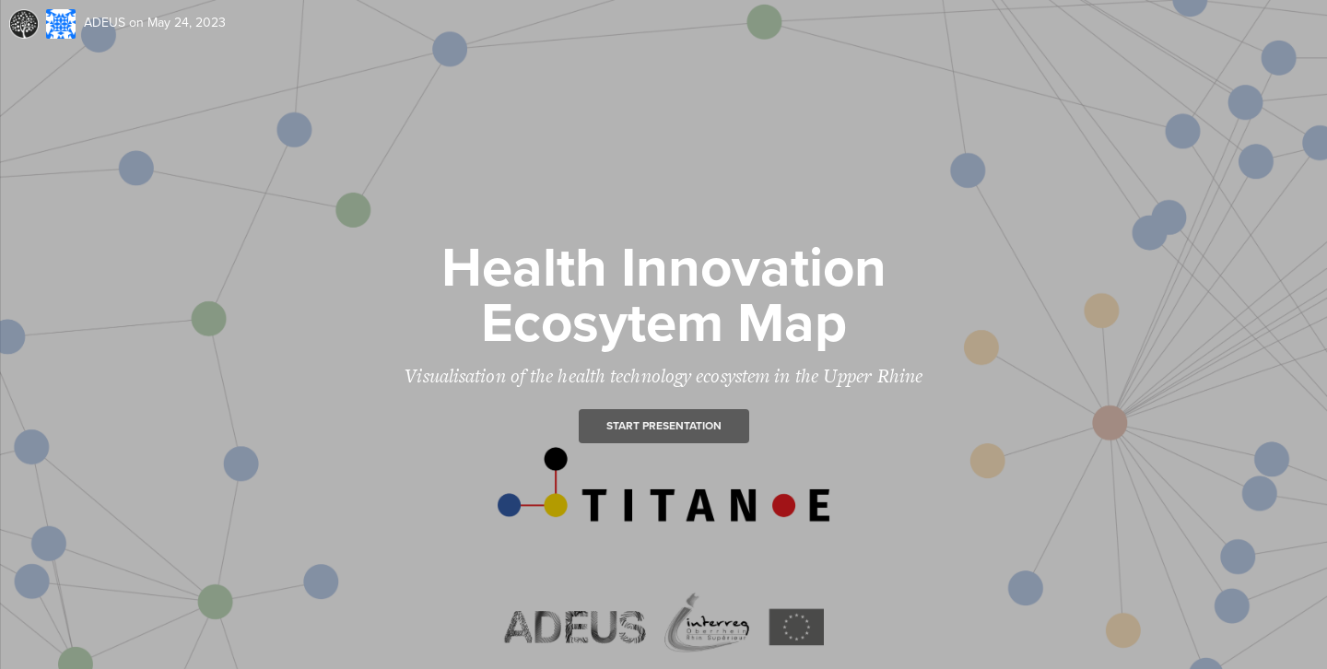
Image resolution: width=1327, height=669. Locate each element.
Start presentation (664, 425)
